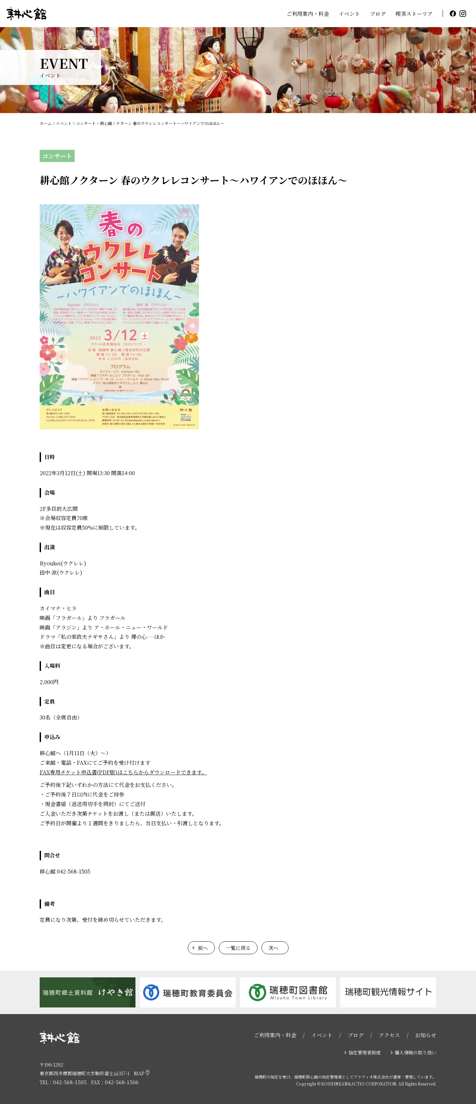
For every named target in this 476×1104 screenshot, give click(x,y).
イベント (349, 14)
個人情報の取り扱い (415, 1052)
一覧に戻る (238, 947)
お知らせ (425, 1035)
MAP (141, 1073)
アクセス (389, 1035)
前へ (203, 947)
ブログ (378, 14)
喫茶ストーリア (414, 14)
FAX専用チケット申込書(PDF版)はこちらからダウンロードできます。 (123, 772)
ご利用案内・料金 (308, 14)
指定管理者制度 (364, 1052)
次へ (273, 947)
